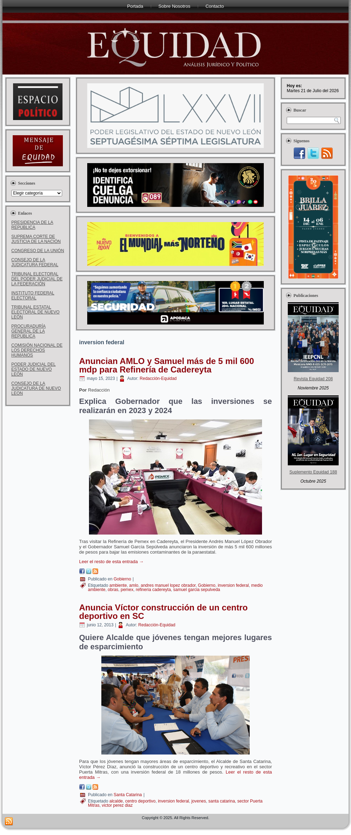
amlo (133, 585)
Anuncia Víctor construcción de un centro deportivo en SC (163, 612)
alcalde (116, 801)
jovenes (198, 801)
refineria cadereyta (153, 589)
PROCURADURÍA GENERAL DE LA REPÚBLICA (28, 331)
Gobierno (122, 579)
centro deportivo (140, 801)
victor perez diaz (117, 805)
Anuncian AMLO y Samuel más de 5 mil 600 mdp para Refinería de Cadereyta (166, 365)
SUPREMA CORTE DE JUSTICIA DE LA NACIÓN (36, 239)
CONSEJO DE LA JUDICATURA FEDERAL (34, 262)
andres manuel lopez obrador (168, 585)
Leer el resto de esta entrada (111, 561)
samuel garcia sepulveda (196, 589)
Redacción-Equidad (158, 378)
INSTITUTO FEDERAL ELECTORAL (32, 295)
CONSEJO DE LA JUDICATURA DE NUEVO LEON (36, 388)
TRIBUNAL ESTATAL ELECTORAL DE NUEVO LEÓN (35, 312)
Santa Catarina (128, 794)
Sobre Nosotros (174, 6)
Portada (135, 6)
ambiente (118, 585)
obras (113, 589)
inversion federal (233, 585)
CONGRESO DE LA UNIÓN (37, 250)
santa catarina (221, 801)
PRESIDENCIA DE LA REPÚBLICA (32, 225)
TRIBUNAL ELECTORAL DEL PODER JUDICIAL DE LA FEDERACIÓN (37, 279)
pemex (127, 589)
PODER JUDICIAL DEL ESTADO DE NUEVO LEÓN (33, 369)
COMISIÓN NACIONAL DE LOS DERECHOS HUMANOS (37, 350)
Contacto (215, 6)
